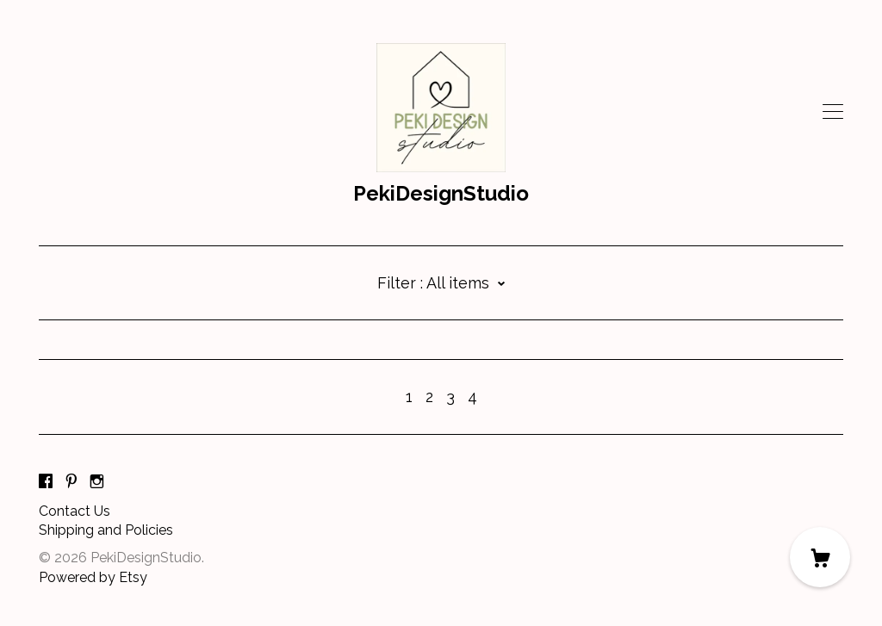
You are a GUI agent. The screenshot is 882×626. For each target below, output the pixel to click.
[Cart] (820, 557)
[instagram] (96, 482)
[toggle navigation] (833, 112)
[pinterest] (71, 482)
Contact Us (74, 511)
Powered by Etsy (93, 577)
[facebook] (46, 482)
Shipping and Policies (106, 530)
